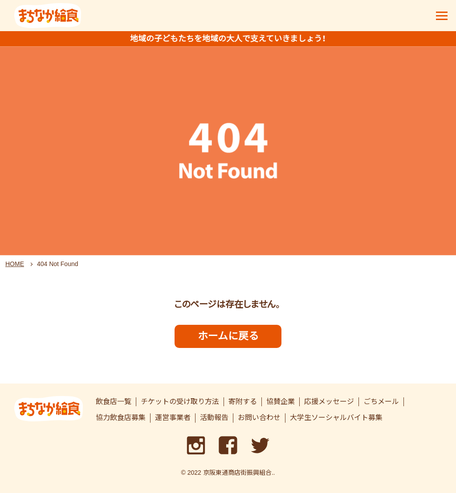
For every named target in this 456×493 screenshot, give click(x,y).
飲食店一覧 (113, 401)
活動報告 (214, 417)
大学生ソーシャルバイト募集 (336, 417)
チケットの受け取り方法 (180, 401)
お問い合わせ (259, 417)
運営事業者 (173, 417)
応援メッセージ (329, 401)
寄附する (242, 401)
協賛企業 (280, 401)
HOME (14, 263)
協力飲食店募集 (121, 417)
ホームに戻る (228, 336)
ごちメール (381, 401)
